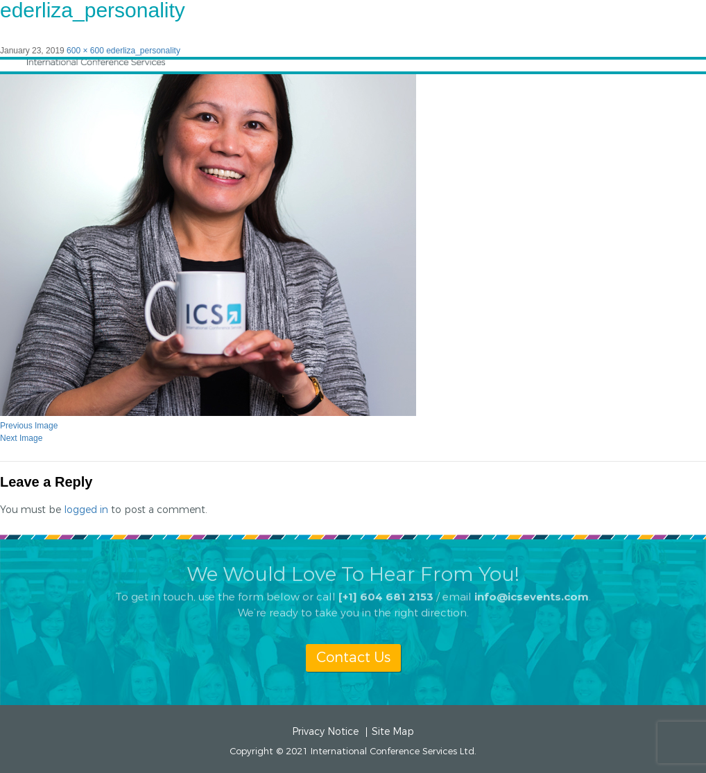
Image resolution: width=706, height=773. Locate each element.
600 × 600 (85, 50)
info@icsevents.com (531, 591)
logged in (86, 509)
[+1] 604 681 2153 (385, 591)
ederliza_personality (143, 50)
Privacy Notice (325, 732)
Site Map (393, 732)
